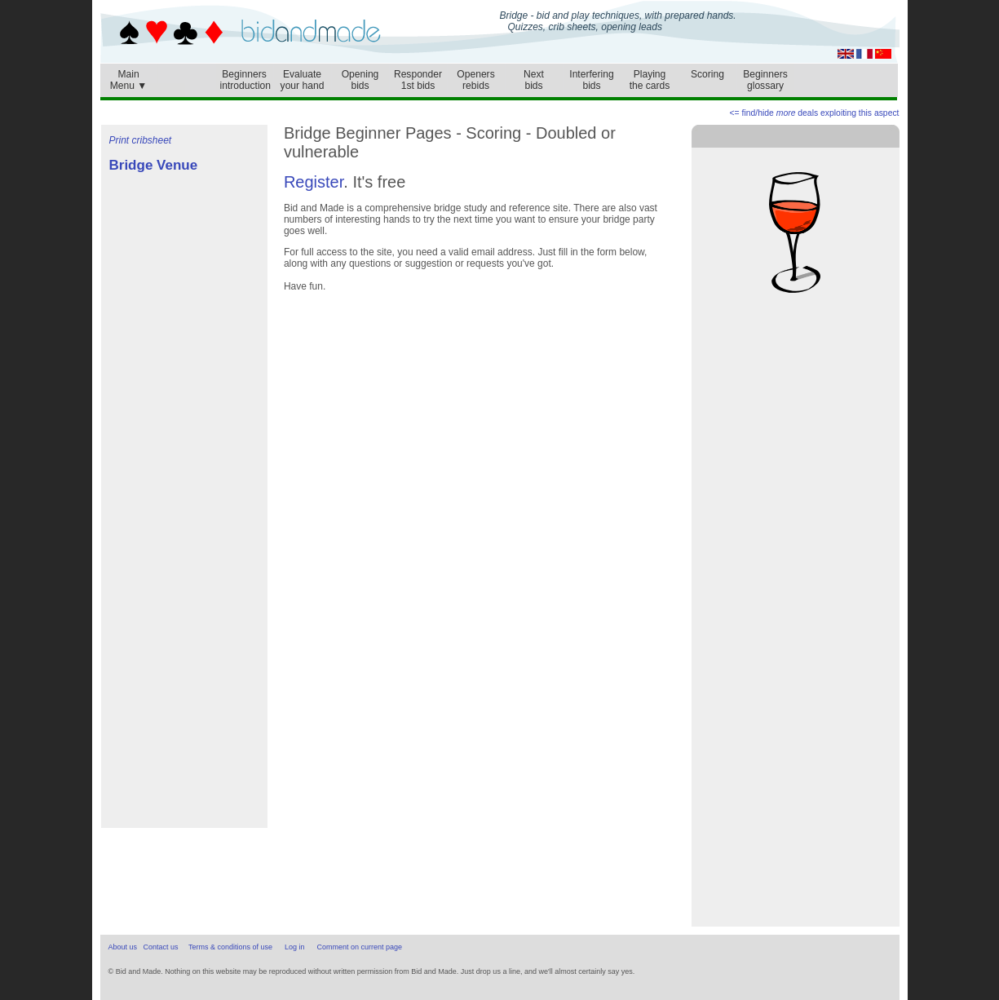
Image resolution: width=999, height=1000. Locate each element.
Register (313, 182)
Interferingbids (591, 80)
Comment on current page (360, 947)
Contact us (161, 947)
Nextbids (534, 80)
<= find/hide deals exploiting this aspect (815, 112)
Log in (295, 947)
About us (123, 947)
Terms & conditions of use (230, 947)
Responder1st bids (418, 80)
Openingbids (360, 80)
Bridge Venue (153, 165)
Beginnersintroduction (246, 80)
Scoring (707, 74)
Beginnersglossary (765, 80)
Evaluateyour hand (303, 80)
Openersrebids (475, 80)
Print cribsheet (140, 140)
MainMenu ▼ (129, 76)
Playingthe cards (650, 80)
